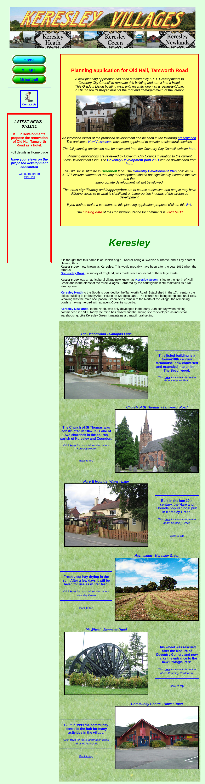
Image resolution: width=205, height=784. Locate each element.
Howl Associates (100, 142)
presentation (187, 138)
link (188, 205)
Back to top (86, 460)
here (192, 149)
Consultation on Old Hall (29, 175)
